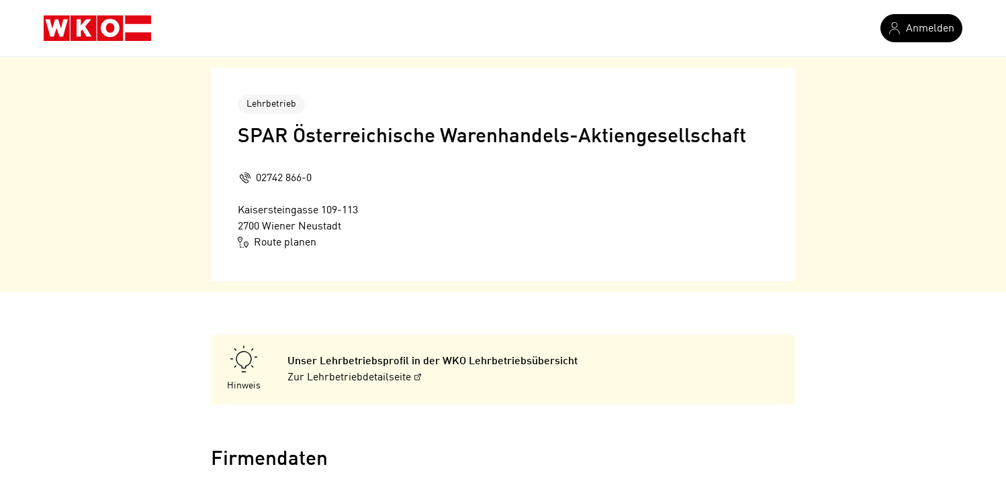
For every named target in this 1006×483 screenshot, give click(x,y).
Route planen (277, 242)
